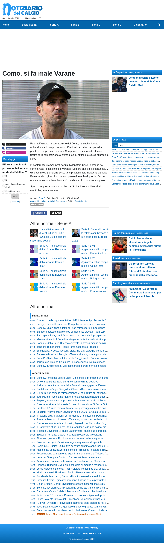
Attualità (118, 258)
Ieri (121, 145)
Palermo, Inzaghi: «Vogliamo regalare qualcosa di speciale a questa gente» (79, 442)
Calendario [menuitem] (140, 24)
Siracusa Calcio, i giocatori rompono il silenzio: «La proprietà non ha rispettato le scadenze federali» (92, 480)
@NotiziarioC (81, 201)
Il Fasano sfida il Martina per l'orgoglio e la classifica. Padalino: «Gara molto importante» (86, 415)
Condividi (39, 213)
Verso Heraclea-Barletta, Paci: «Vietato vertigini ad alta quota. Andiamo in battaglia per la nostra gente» (94, 468)
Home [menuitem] (6, 24)
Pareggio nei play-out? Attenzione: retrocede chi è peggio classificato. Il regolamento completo (89, 335)
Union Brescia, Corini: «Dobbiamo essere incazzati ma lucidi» (71, 484)
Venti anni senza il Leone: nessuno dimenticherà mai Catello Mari (145, 81)
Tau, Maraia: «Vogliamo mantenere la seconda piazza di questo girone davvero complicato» (88, 396)
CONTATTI (82, 533)
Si (6, 176)
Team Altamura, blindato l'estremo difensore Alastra (70, 514)
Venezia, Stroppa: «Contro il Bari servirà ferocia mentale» (69, 457)
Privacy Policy (91, 528)
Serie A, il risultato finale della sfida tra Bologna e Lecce (53, 275)
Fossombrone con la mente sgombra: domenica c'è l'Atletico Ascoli (74, 453)
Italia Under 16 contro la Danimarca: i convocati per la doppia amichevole (78, 495)
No (7, 180)
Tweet (56, 213)
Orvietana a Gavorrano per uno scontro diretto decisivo (67, 381)
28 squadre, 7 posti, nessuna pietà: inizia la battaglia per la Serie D (74, 350)
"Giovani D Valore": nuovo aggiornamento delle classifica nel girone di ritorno (80, 502)
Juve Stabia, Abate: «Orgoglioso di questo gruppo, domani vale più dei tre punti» (82, 506)
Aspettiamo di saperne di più (16, 185)
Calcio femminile (123, 233)
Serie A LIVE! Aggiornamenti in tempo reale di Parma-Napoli (94, 287)
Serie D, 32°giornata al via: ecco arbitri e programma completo (71, 365)
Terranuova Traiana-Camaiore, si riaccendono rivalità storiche (71, 362)
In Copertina (120, 72)
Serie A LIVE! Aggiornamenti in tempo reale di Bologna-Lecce (94, 275)
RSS (100, 533)
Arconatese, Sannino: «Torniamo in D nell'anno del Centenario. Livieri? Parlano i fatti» (84, 461)
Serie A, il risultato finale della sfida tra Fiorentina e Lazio (52, 249)
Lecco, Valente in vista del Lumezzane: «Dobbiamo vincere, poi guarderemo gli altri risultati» (88, 499)
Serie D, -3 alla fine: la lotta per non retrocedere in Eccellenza (71, 328)
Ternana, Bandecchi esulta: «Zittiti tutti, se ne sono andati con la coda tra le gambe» (83, 419)
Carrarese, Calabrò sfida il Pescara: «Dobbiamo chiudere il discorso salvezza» (81, 491)
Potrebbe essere (13, 191)
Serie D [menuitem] (117, 24)
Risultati (15, 201)
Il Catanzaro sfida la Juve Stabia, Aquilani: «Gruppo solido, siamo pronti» (77, 427)
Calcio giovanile (122, 283)
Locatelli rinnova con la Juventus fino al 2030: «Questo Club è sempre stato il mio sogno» (87, 412)
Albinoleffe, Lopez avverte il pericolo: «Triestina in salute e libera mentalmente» (81, 449)
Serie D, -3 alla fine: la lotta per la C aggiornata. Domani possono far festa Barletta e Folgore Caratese (94, 358)
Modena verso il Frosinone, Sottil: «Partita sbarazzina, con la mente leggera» (80, 472)
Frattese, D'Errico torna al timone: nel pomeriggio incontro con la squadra (78, 408)
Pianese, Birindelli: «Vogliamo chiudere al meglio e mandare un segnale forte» (80, 465)
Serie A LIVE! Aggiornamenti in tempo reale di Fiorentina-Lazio (94, 249)
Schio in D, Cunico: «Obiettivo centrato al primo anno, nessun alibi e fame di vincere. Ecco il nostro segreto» (97, 446)
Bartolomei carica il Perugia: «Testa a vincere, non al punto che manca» (77, 354)
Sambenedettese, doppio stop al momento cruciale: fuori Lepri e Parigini (77, 331)
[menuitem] (158, 25)
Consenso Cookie (74, 528)
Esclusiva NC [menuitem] (30, 24)
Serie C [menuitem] (96, 24)
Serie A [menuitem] (54, 24)
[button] (15, 196)
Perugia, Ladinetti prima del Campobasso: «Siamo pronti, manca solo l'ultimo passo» (84, 324)
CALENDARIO (68, 533)
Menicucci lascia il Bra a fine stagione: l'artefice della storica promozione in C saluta (83, 339)
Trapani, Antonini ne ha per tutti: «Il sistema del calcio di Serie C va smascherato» (82, 400)
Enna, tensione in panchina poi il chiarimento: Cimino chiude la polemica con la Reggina (86, 510)
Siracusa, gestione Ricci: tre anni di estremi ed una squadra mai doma (76, 438)
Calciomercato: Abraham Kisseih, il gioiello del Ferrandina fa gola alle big (77, 423)
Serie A (42, 198)
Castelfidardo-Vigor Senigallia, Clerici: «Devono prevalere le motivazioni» (77, 389)
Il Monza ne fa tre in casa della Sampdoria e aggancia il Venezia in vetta (77, 385)
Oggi (115, 145)
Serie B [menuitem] (75, 24)
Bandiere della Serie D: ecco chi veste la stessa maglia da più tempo (75, 343)
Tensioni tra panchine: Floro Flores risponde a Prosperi (67, 347)
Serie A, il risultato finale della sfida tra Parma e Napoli (52, 287)
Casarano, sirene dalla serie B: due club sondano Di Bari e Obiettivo (75, 404)
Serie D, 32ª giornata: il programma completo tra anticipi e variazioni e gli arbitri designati (86, 487)
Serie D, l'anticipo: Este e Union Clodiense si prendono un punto (72, 377)
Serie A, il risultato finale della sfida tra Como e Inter (52, 262)
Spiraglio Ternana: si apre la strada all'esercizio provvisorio (69, 434)
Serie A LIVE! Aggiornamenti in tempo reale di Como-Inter (94, 262)
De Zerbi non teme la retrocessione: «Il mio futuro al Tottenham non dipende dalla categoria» (88, 393)
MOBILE (92, 533)
